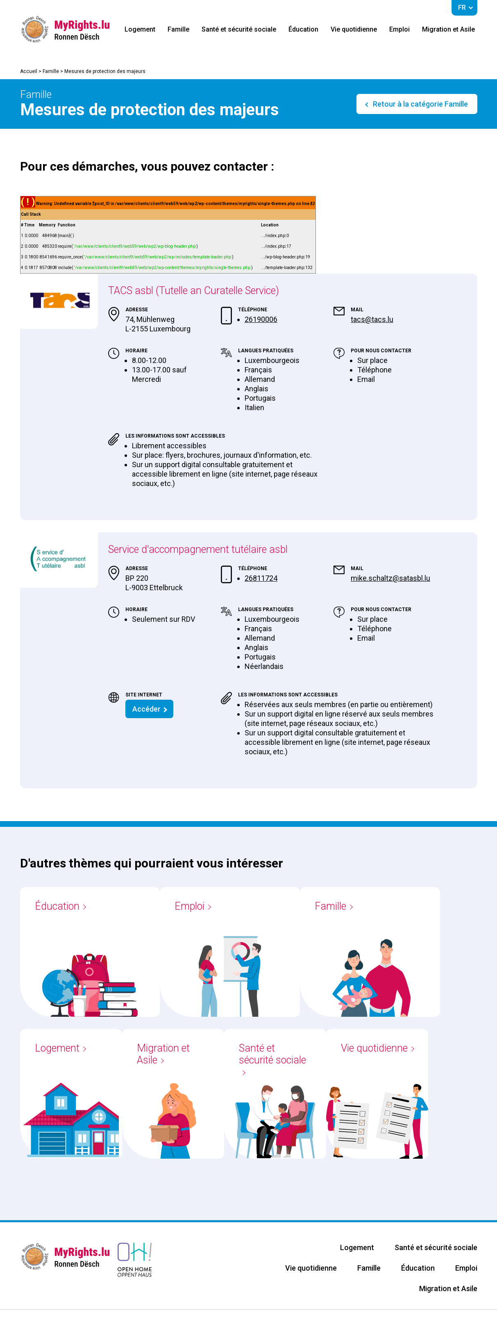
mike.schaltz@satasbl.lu (390, 578)
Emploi (399, 29)
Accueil (28, 71)
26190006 (261, 319)
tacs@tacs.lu (372, 319)
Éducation (303, 29)
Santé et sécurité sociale (239, 29)
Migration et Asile (448, 29)
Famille (178, 29)
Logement (140, 29)
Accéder (146, 709)
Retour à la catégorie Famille (419, 104)
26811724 (261, 578)
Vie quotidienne (354, 29)
